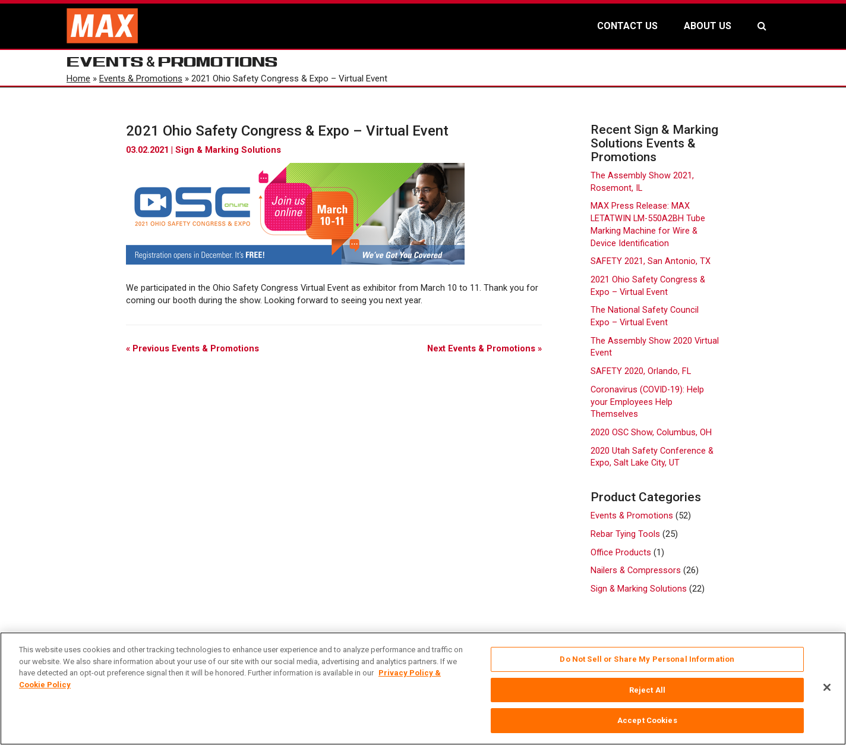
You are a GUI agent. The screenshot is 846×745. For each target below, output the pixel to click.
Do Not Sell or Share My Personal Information (647, 659)
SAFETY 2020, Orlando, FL (641, 371)
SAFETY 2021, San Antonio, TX (651, 261)
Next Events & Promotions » (484, 349)
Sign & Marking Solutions (228, 150)
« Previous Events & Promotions (192, 349)
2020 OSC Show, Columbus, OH (651, 432)
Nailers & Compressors (636, 570)
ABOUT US (707, 26)
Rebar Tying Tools (625, 534)
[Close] (827, 687)
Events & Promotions (140, 78)
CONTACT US (627, 26)
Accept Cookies (647, 720)
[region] (423, 688)
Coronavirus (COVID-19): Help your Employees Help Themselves (647, 402)
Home (78, 78)
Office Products (621, 553)
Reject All (647, 690)
